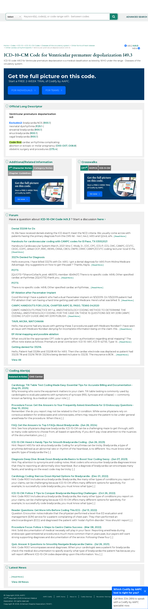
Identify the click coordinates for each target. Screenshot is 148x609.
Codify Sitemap (86, 597)
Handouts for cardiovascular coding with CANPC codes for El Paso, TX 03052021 (60, 241)
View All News (20, 582)
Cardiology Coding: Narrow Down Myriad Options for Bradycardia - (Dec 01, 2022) (60, 476)
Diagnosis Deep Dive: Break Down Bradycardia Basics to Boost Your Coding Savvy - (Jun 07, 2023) (69, 459)
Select (10, 17)
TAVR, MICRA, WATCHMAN (28, 321)
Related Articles (18, 376)
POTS (15, 270)
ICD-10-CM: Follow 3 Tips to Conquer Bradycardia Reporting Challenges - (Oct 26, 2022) (63, 493)
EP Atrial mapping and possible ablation (35, 334)
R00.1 (47, 122)
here (100, 219)
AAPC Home (60, 597)
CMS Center (36, 376)
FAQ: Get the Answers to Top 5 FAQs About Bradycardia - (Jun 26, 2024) (54, 425)
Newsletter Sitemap (103, 597)
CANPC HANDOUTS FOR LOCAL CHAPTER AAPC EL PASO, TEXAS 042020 (55, 305)
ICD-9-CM (104, 168)
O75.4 (53, 149)
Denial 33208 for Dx (23, 228)
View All (16, 360)
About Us (73, 597)
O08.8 (72, 145)
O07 (64, 145)
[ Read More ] (120, 236)
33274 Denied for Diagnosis (28, 257)
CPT (84, 167)
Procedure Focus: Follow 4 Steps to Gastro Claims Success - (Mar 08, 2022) (56, 527)
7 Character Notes (20, 167)
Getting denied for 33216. (27, 347)
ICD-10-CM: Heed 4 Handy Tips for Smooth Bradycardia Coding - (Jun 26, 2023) (58, 442)
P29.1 (39, 126)
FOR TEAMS (52, 90)
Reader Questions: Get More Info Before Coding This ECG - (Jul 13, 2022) (54, 510)
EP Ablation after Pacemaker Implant (34, 292)
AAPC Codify (47, 597)
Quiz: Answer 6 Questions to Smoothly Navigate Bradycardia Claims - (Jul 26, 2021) (60, 544)
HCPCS (93, 168)
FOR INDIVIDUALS (21, 90)
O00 (58, 145)
